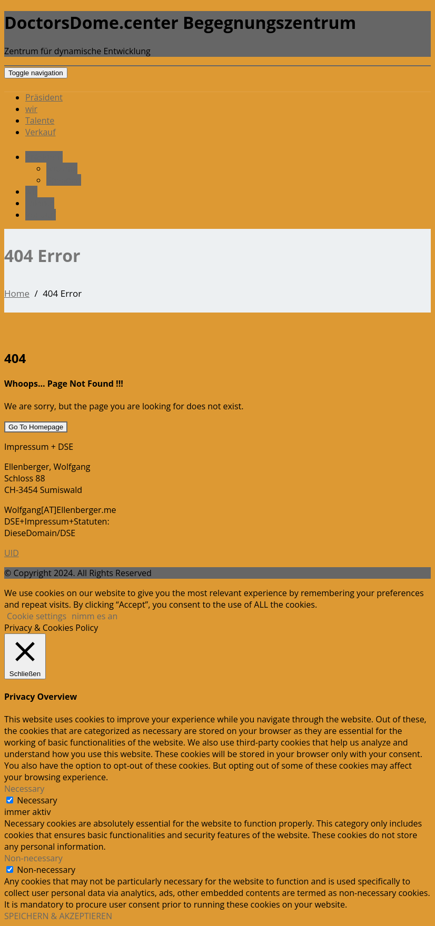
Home (16, 293)
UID (11, 553)
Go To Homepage (35, 427)
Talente (39, 120)
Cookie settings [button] (36, 616)
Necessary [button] (24, 788)
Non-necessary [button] (33, 858)
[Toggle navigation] (35, 72)
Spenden (63, 180)
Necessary (37, 800)
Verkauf (40, 132)
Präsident (44, 97)
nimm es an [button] (94, 616)
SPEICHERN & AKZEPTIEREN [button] (58, 916)
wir (31, 109)
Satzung (61, 168)
